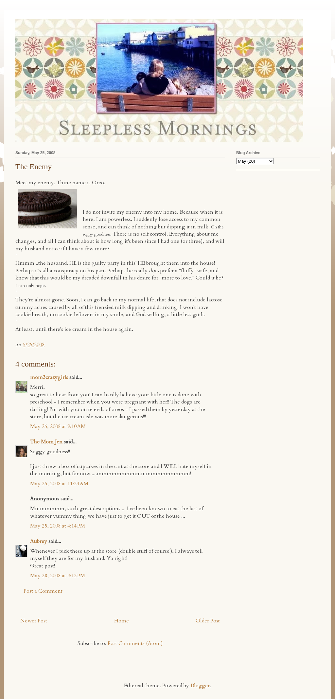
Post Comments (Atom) (135, 643)
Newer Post (33, 620)
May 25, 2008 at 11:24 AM (59, 483)
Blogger (200, 685)
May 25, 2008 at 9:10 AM (58, 426)
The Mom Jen (46, 441)
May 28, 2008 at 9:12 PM (57, 575)
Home (121, 620)
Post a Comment (43, 591)
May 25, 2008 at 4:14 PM (57, 525)
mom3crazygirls (49, 377)
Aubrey (38, 541)
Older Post (208, 620)
